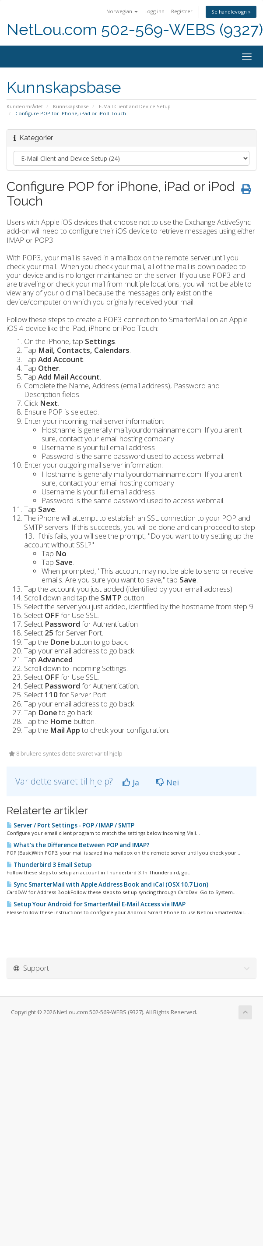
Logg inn (154, 11)
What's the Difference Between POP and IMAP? (78, 845)
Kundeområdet (25, 106)
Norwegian (122, 11)
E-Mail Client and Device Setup (135, 106)
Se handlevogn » (231, 11)
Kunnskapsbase (71, 106)
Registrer (182, 11)
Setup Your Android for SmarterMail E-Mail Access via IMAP (96, 904)
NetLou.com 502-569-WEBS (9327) (135, 29)
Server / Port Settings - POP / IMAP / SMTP (70, 825)
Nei (167, 782)
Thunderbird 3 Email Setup (49, 865)
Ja (131, 782)
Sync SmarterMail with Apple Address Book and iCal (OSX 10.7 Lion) (107, 884)
